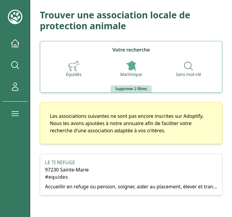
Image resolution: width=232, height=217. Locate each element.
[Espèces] (73, 69)
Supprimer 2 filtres (131, 88)
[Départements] (131, 69)
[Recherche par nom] (188, 69)
